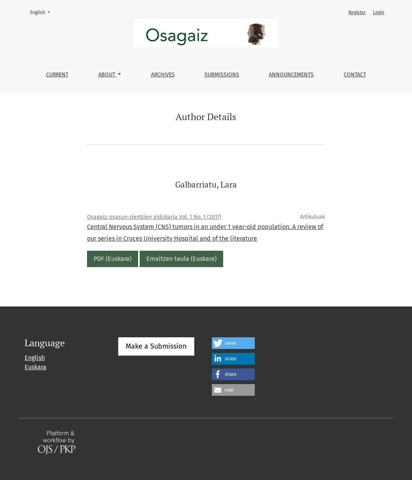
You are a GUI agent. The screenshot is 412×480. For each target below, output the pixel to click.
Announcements (291, 74)
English (42, 12)
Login (378, 12)
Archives (163, 74)
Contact (355, 74)
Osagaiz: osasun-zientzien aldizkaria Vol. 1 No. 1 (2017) (154, 217)
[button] (233, 343)
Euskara (35, 367)
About (107, 74)
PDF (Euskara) (112, 258)
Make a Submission (156, 346)
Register (357, 12)
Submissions (221, 74)
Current (57, 74)
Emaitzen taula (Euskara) (181, 258)
